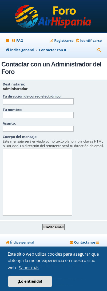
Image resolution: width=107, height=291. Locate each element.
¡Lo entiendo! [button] (30, 281)
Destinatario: (14, 84)
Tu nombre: (12, 109)
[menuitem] (17, 40)
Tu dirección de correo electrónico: (32, 96)
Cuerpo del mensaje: (20, 136)
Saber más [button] (29, 268)
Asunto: (9, 123)
